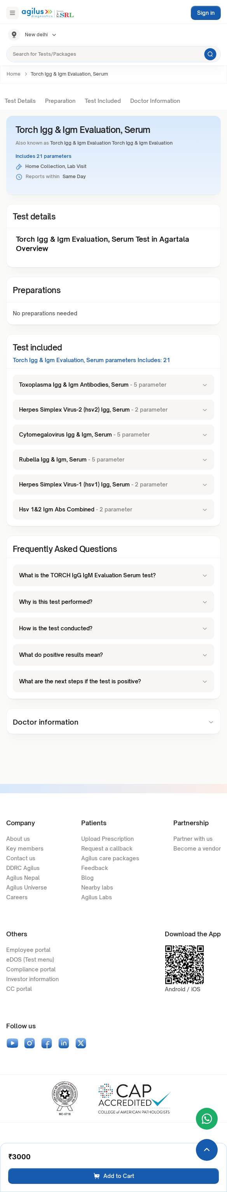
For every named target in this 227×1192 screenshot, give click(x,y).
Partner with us (193, 838)
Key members (25, 848)
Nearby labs (97, 887)
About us (18, 838)
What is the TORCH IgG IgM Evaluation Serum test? (113, 575)
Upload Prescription (107, 838)
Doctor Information (155, 100)
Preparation (60, 100)
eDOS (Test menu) (30, 959)
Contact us (20, 858)
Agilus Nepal (23, 877)
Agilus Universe (26, 887)
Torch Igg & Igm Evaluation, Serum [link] (69, 74)
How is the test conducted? (113, 628)
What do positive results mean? (113, 654)
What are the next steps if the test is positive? (113, 681)
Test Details (20, 100)
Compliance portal (31, 969)
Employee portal (28, 949)
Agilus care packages (110, 858)
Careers (17, 897)
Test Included (103, 100)
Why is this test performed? (113, 601)
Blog (87, 877)
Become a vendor (197, 848)
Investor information (32, 979)
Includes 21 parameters (44, 156)
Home (14, 74)
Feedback (94, 868)
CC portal (19, 988)
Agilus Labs (96, 897)
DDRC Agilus (23, 868)
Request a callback (107, 848)
